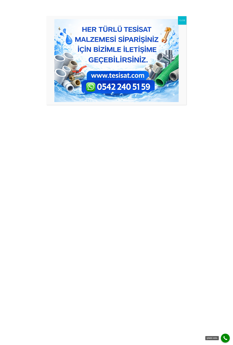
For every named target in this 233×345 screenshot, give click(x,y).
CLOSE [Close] (182, 20)
